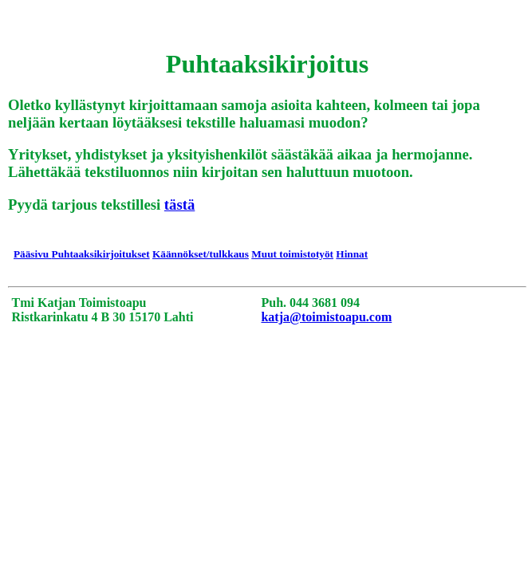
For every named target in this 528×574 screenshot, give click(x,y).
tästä (179, 204)
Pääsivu (33, 254)
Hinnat (352, 254)
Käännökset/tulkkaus (200, 254)
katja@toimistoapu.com (326, 317)
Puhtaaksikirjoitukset (101, 254)
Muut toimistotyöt (292, 254)
